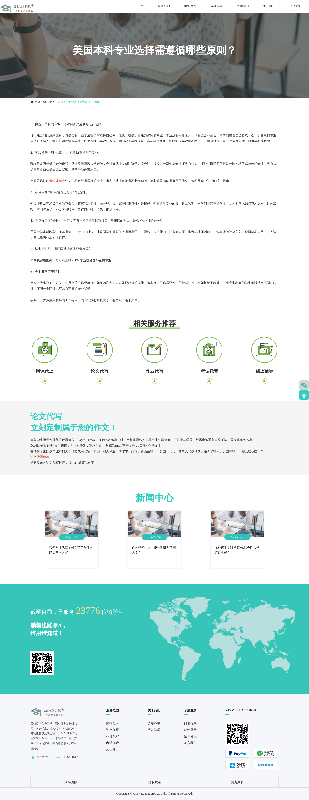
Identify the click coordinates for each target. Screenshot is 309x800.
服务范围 (163, 6)
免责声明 (237, 782)
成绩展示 (216, 6)
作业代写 (154, 371)
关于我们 (269, 6)
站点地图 (72, 782)
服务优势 (190, 6)
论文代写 (99, 371)
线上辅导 (264, 371)
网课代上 (44, 371)
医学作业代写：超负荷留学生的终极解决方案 (71, 550)
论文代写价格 (39, 457)
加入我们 (295, 6)
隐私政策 (154, 782)
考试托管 (209, 371)
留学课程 (55, 181)
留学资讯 (243, 6)
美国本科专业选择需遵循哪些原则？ (79, 101)
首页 (140, 6)
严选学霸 (154, 730)
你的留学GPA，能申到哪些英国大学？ (154, 550)
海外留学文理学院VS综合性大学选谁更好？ (237, 550)
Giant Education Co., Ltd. (149, 793)
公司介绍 (154, 723)
